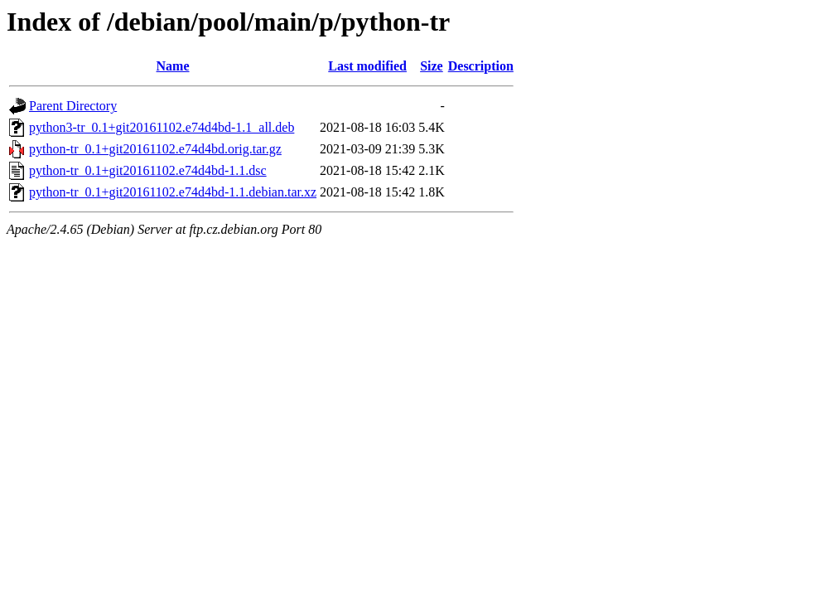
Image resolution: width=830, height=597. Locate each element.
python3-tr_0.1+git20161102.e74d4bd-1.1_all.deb (161, 127)
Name (173, 66)
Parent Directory (73, 106)
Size (431, 66)
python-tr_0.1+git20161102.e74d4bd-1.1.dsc (148, 170)
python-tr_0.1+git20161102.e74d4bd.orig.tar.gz (155, 149)
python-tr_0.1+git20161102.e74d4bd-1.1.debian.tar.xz (172, 192)
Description (481, 66)
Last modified (367, 66)
